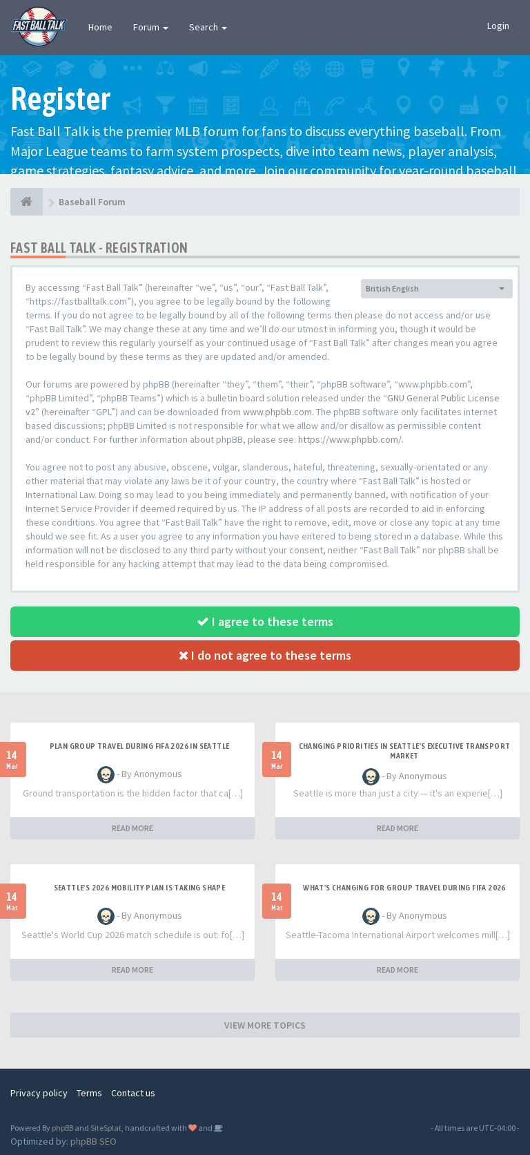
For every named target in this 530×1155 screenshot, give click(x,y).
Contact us (133, 1093)
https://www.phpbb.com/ (350, 439)
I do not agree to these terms (265, 655)
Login (498, 25)
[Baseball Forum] (26, 202)
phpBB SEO (93, 1141)
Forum (150, 27)
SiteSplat (105, 1128)
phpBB (62, 1128)
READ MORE (132, 828)
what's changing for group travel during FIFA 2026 (404, 887)
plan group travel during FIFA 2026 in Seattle (140, 746)
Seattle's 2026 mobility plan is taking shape (140, 887)
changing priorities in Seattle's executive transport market (405, 751)
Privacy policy (39, 1093)
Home (100, 27)
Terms (89, 1093)
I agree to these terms (265, 621)
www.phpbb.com (277, 411)
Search (208, 27)
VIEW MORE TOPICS (265, 1025)
